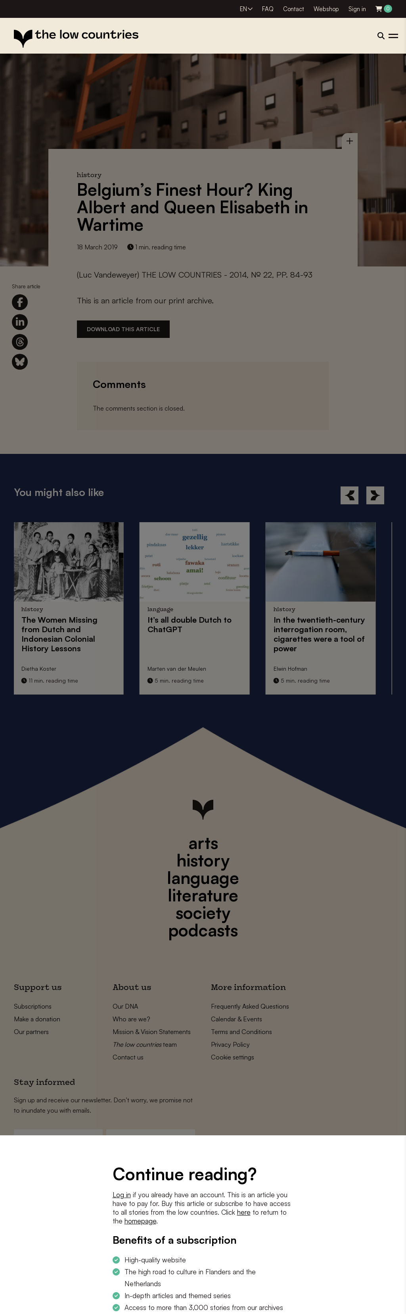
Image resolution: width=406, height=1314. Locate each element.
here (244, 1212)
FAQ (268, 9)
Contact (293, 9)
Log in (122, 1195)
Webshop (326, 9)
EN (243, 9)
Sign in (357, 9)
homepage (140, 1221)
